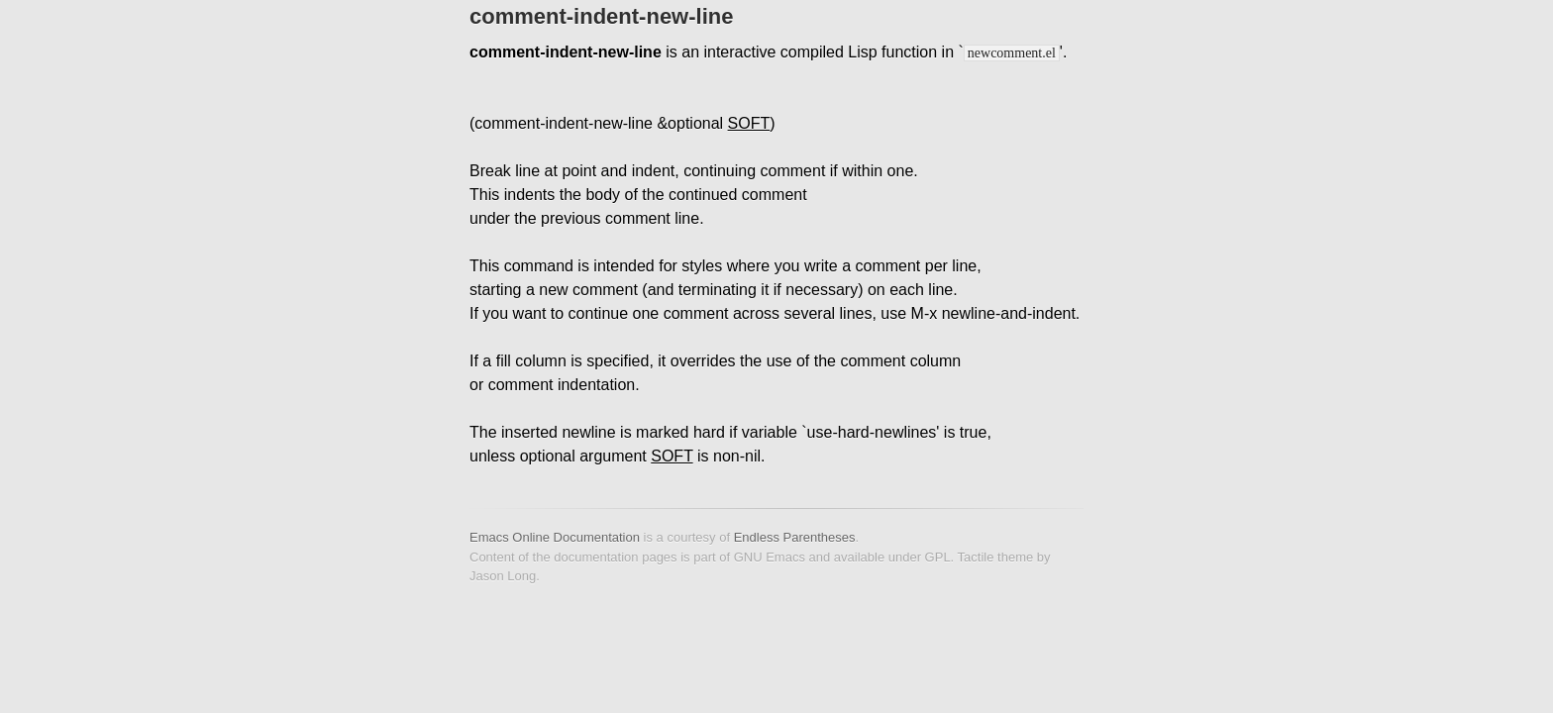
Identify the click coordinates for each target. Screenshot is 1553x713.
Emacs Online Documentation (554, 537)
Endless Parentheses (795, 537)
